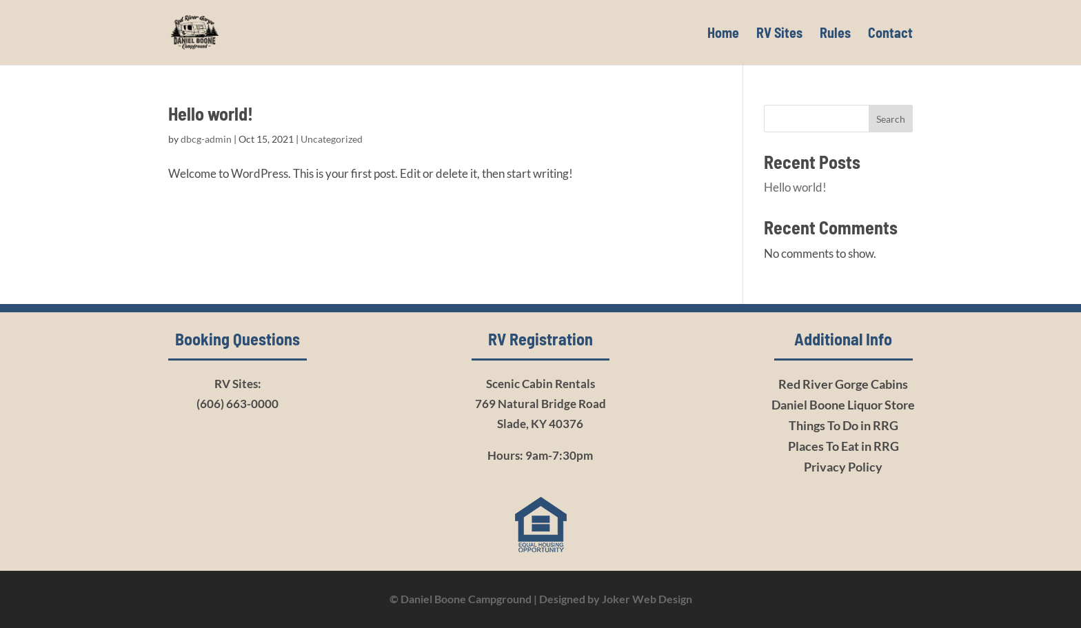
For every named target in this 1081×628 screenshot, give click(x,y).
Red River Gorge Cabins (843, 384)
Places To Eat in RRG (843, 446)
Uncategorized (332, 139)
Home (723, 34)
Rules (835, 34)
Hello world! (210, 113)
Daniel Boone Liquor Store (843, 404)
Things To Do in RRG (843, 425)
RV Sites (779, 34)
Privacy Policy (843, 466)
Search (890, 119)
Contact (890, 34)
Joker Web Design (647, 598)
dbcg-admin (206, 139)
